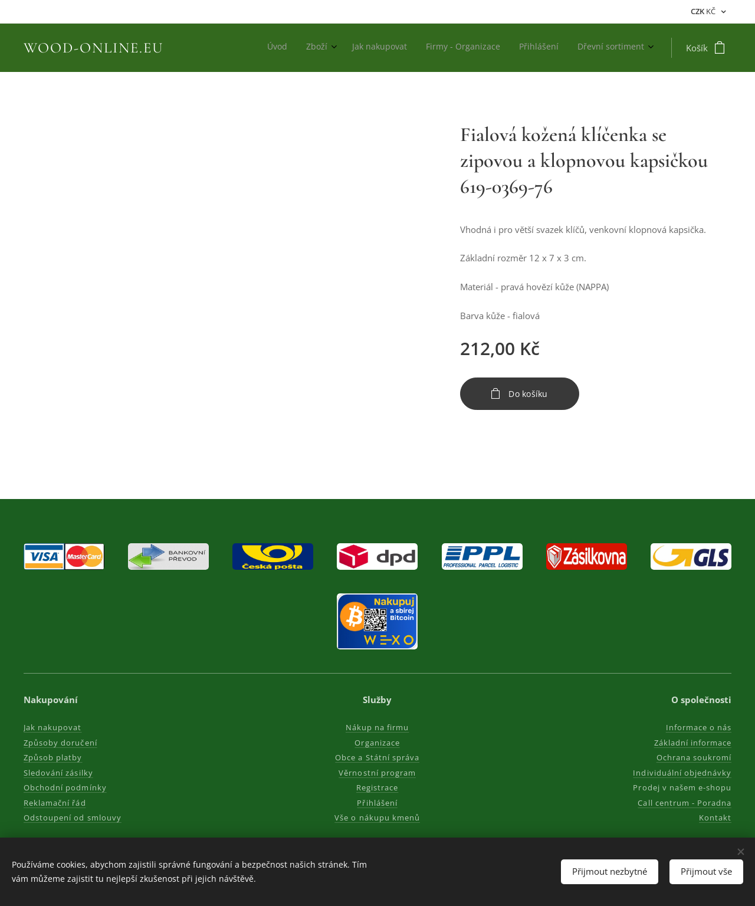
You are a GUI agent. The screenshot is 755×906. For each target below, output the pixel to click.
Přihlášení (377, 802)
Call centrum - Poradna (684, 802)
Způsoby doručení (60, 742)
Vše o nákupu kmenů (378, 817)
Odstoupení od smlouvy (73, 817)
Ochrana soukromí (693, 757)
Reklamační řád (55, 802)
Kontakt (715, 817)
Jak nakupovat (53, 727)
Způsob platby (53, 757)
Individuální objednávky (682, 772)
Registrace (377, 787)
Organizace (377, 742)
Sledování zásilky (58, 772)
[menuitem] (547, 48)
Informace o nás (698, 727)
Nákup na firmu (377, 727)
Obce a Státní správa (378, 757)
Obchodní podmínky (65, 787)
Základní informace (692, 742)
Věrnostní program (377, 772)
